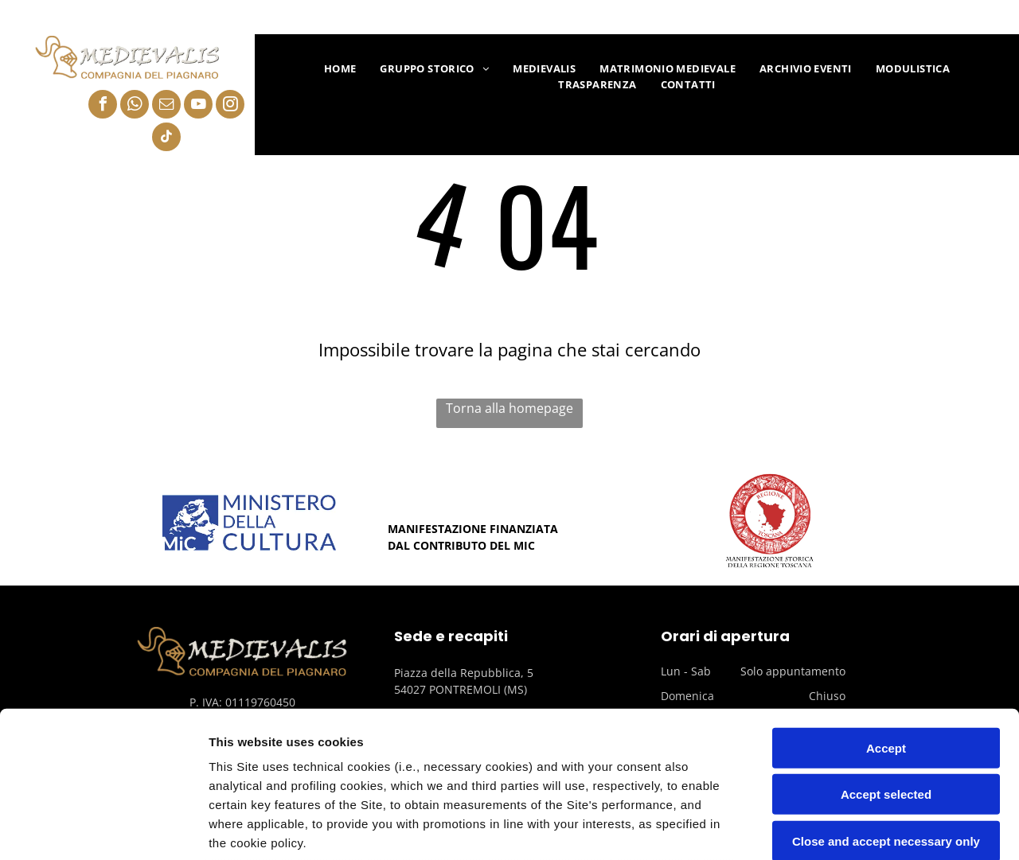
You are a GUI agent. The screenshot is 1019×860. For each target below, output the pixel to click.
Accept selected (886, 660)
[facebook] (102, 106)
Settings (810, 828)
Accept (886, 614)
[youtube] (198, 106)
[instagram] (230, 106)
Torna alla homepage (509, 408)
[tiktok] (166, 139)
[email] (166, 106)
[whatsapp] (134, 106)
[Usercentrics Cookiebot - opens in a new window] (103, 829)
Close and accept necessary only (886, 707)
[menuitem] (340, 69)
